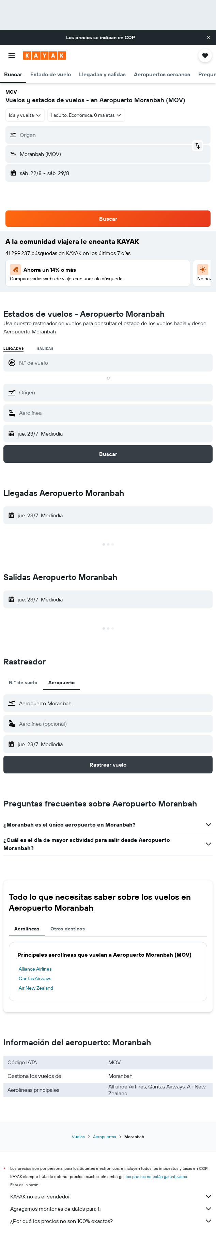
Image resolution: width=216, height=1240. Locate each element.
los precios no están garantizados (156, 1176)
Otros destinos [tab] (67, 929)
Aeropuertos (104, 1136)
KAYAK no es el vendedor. (111, 1196)
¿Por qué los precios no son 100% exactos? (111, 1221)
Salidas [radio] (45, 348)
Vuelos (78, 1136)
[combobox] (25, 115)
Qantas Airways (35, 978)
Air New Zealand (36, 988)
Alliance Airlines (35, 969)
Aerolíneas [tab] (27, 929)
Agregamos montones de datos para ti (111, 1209)
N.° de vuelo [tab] (23, 682)
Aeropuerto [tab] (61, 682)
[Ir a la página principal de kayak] (44, 55)
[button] (208, 37)
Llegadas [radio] (13, 348)
